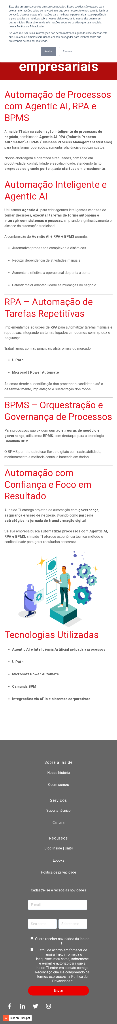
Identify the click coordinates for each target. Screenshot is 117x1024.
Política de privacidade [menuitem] (58, 872)
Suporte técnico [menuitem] (58, 810)
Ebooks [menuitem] (58, 860)
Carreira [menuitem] (58, 823)
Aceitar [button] (48, 51)
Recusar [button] (68, 51)
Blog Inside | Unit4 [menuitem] (58, 848)
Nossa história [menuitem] (58, 773)
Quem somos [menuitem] (58, 785)
